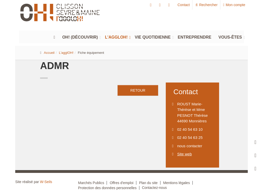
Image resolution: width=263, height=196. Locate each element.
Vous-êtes (230, 37)
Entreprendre (194, 37)
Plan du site (148, 183)
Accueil (49, 53)
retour (137, 90)
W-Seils (46, 182)
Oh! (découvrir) (80, 37)
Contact (183, 5)
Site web (184, 154)
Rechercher (206, 5)
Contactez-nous (154, 187)
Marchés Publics (91, 183)
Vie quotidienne (153, 37)
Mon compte (234, 5)
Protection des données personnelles (107, 188)
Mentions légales (176, 183)
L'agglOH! (116, 37)
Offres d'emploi (121, 183)
